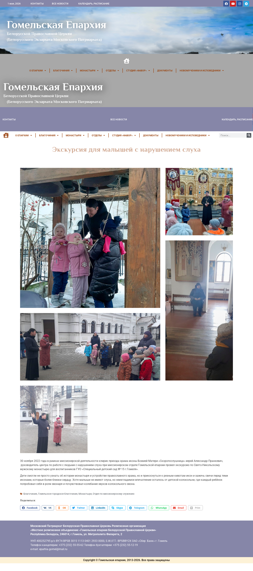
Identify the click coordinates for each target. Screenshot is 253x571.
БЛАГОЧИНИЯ (63, 70)
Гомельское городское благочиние (57, 493)
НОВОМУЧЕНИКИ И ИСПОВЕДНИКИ (202, 70)
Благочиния (30, 493)
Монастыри (85, 493)
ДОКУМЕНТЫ (164, 70)
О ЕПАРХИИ (37, 70)
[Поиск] (249, 135)
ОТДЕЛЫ (112, 70)
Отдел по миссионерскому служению (113, 493)
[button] (30, 507)
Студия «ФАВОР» (138, 70)
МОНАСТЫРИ (89, 70)
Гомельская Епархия (56, 25)
